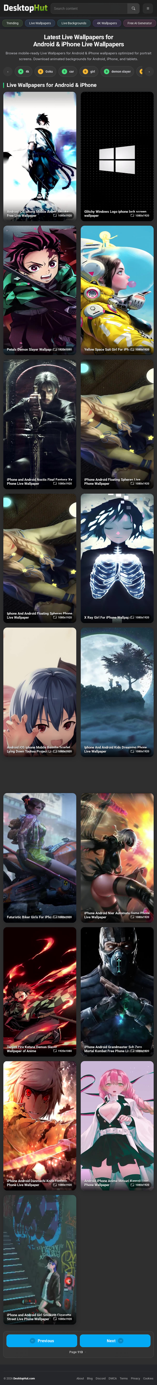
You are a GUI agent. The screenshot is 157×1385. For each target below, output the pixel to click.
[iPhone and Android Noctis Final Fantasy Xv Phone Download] (39, 424)
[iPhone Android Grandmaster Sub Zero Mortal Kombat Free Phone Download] (117, 992)
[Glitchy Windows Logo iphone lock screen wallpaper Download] (117, 156)
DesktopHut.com (24, 1378)
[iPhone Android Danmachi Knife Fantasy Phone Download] (39, 1126)
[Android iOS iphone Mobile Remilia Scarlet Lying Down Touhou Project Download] (39, 692)
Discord (100, 1378)
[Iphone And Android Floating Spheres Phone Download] (39, 558)
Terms (124, 1378)
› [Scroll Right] (149, 71)
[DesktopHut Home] (26, 8)
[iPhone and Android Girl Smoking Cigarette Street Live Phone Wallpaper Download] (39, 1259)
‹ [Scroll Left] (7, 71)
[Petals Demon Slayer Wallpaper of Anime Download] (39, 290)
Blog (90, 1378)
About (80, 1378)
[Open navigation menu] (148, 8)
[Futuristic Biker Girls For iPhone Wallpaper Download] (39, 858)
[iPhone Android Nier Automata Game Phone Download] (117, 858)
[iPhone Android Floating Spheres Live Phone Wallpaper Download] (117, 424)
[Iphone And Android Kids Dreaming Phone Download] (117, 692)
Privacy (135, 1378)
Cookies (148, 1378)
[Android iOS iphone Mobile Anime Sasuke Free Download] (39, 156)
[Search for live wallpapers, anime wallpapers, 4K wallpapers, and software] (89, 8)
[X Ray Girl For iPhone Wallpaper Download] (117, 558)
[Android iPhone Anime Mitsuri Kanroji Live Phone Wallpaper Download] (117, 1126)
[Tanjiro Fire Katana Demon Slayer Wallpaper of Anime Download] (39, 992)
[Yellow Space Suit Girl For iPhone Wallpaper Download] (117, 290)
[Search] (133, 8)
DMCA (113, 1378)
